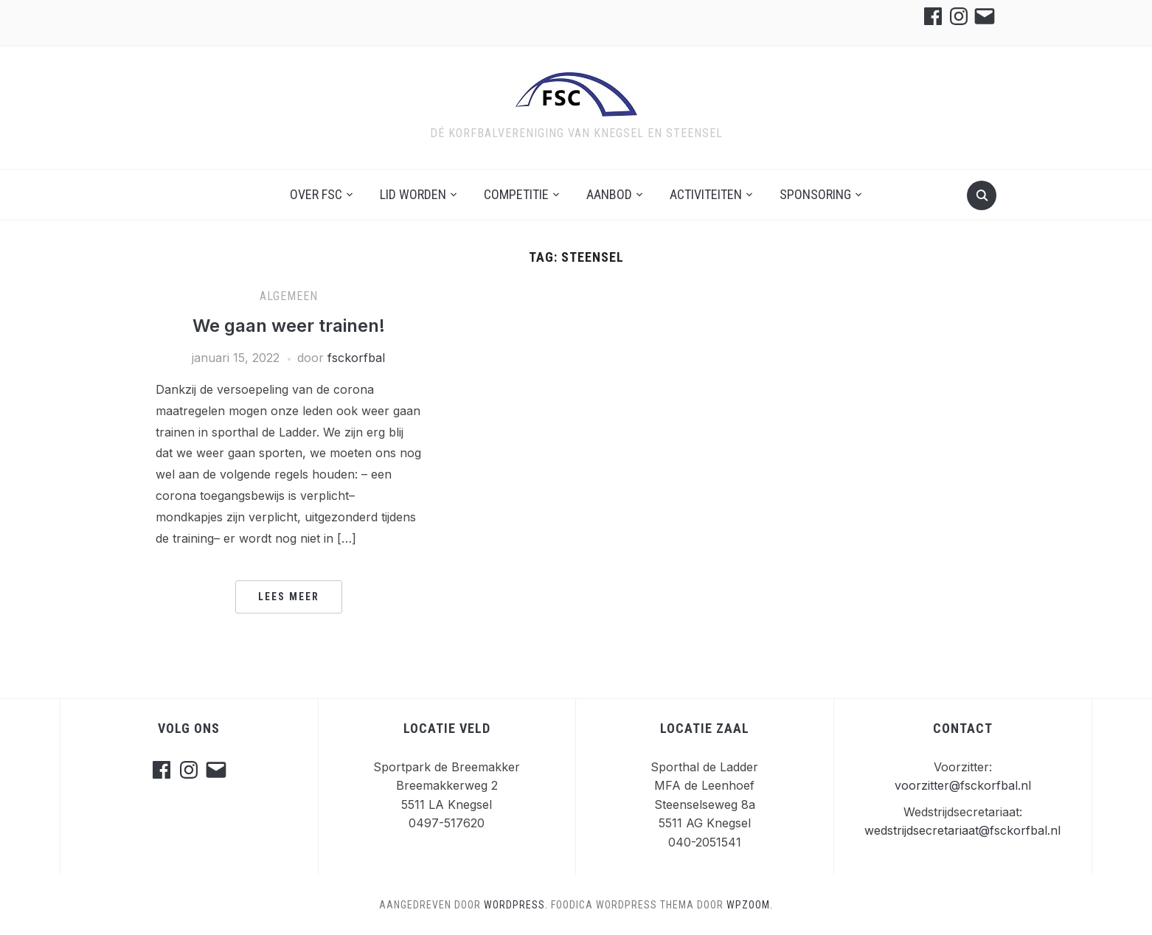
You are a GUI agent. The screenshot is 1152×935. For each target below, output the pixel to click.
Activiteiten (706, 194)
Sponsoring (815, 194)
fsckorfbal (356, 357)
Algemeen (289, 296)
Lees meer (288, 596)
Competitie (516, 194)
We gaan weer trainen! (288, 325)
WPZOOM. (749, 905)
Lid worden (413, 194)
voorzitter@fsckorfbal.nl (963, 785)
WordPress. (516, 905)
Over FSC (316, 194)
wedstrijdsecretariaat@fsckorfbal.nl (962, 830)
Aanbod (609, 194)
